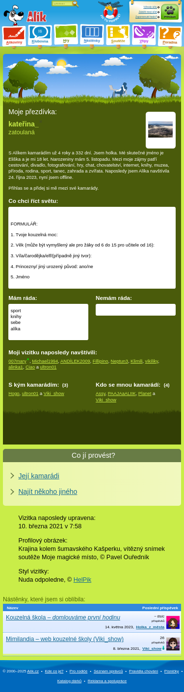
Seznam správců (108, 671)
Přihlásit (170, 16)
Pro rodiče (78, 671)
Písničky (171, 671)
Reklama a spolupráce (107, 681)
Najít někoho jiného (48, 491)
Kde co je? (54, 671)
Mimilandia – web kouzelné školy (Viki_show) (65, 639)
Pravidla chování (143, 671)
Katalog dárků (69, 681)
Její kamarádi (39, 476)
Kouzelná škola (63, 617)
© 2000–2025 (20, 671)
